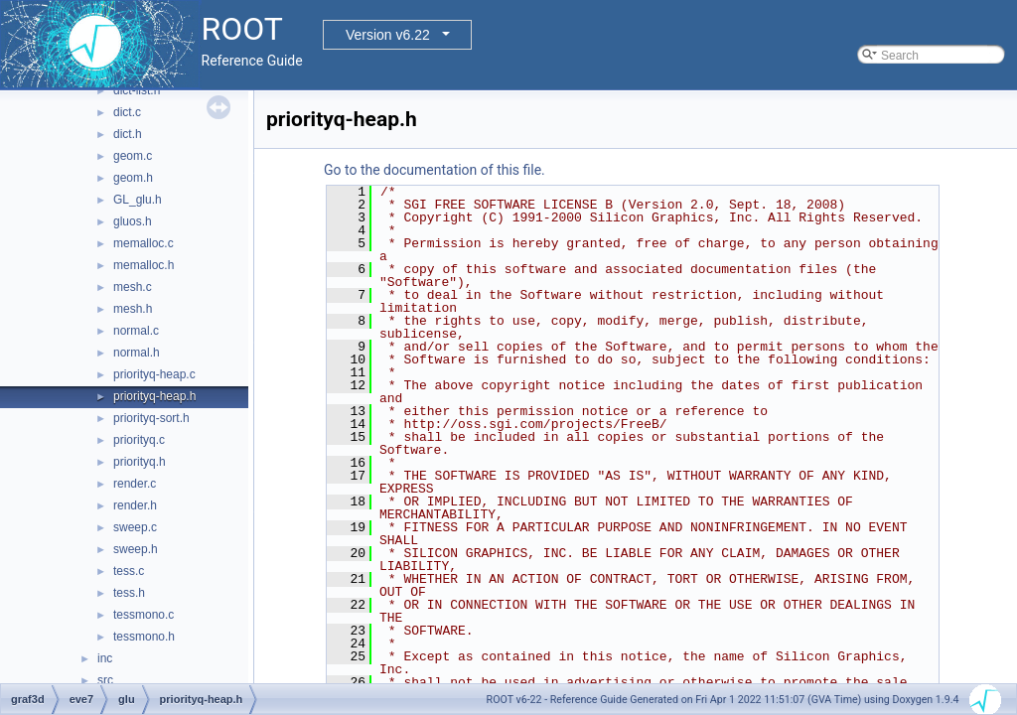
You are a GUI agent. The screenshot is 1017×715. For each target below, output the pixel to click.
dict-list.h (136, 90)
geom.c (132, 156)
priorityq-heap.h (154, 396)
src (105, 680)
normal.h (136, 352)
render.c (134, 484)
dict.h (127, 134)
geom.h (133, 178)
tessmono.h (144, 637)
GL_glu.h (137, 200)
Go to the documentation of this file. (434, 170)
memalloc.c (143, 243)
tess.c (128, 571)
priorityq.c (139, 440)
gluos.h (132, 221)
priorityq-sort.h (151, 418)
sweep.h (135, 549)
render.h (135, 505)
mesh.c (132, 287)
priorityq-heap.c (154, 374)
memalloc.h (143, 265)
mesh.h (132, 309)
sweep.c (135, 527)
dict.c (127, 112)
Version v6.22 (388, 35)
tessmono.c (143, 615)
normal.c (136, 331)
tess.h (129, 593)
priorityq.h (139, 462)
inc (104, 658)
